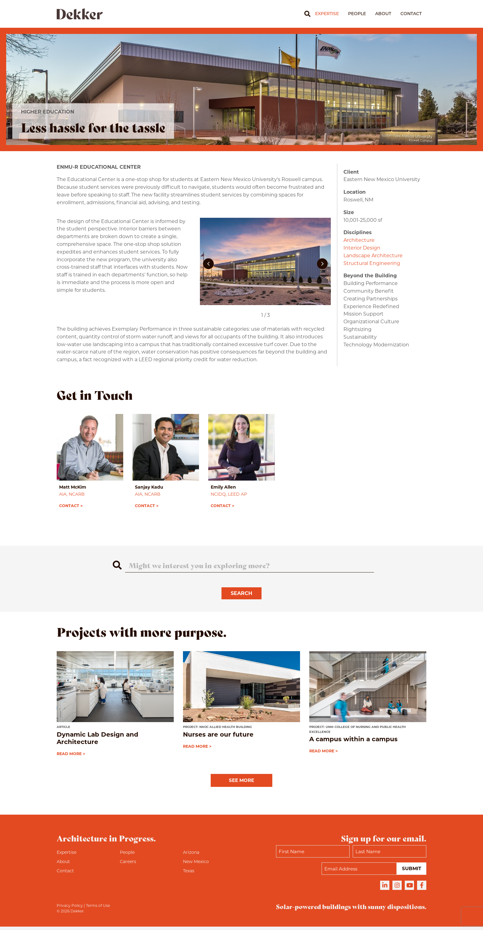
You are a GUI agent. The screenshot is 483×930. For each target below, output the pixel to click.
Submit (411, 872)
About (383, 13)
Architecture (359, 240)
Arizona (191, 855)
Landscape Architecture (373, 255)
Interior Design (361, 248)
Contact (411, 13)
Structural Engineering (371, 263)
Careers (128, 865)
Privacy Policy (70, 909)
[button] (208, 263)
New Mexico (196, 865)
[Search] (305, 14)
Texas (188, 874)
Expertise (327, 13)
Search (241, 596)
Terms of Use (98, 909)
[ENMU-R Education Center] (265, 264)
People (357, 13)
